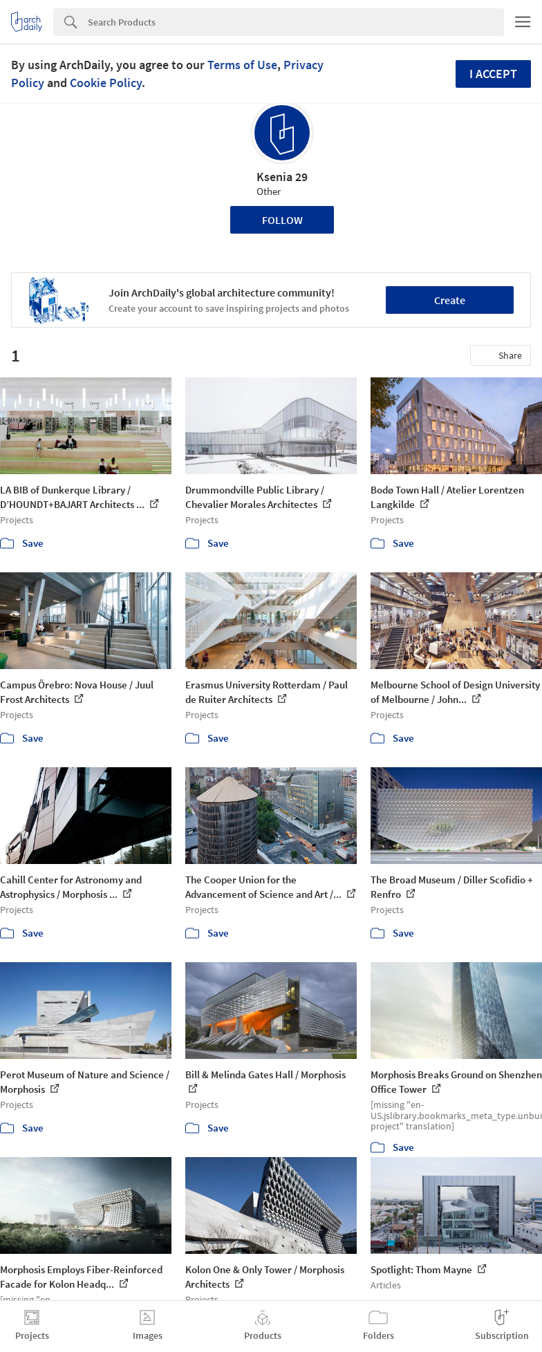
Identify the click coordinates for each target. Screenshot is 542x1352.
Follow (282, 220)
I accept (493, 74)
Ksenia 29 (282, 177)
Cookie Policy (106, 83)
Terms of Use (242, 65)
